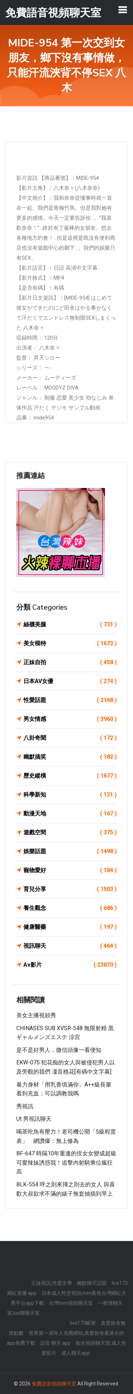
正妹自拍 (70, 662)
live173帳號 (83, 1323)
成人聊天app (75, 1353)
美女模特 (70, 643)
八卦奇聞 (70, 738)
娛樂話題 (70, 851)
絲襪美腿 (70, 625)
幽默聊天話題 (92, 1283)
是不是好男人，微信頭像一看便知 (58, 1050)
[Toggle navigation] (123, 10)
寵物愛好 (70, 870)
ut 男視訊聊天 (33, 1118)
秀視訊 (24, 1106)
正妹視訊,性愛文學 (51, 1283)
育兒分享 (70, 889)
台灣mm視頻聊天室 (71, 1303)
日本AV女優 (70, 681)
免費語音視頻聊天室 (54, 1384)
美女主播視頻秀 (36, 1015)
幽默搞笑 (70, 757)
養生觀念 (70, 908)
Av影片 (70, 965)
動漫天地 (70, 814)
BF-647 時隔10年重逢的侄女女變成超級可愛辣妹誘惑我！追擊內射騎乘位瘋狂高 (66, 1162)
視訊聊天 (70, 946)
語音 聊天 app (55, 1343)
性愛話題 (70, 700)
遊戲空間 (70, 833)
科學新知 (70, 795)
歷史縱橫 (70, 776)
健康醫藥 (70, 927)
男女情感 (70, 719)
